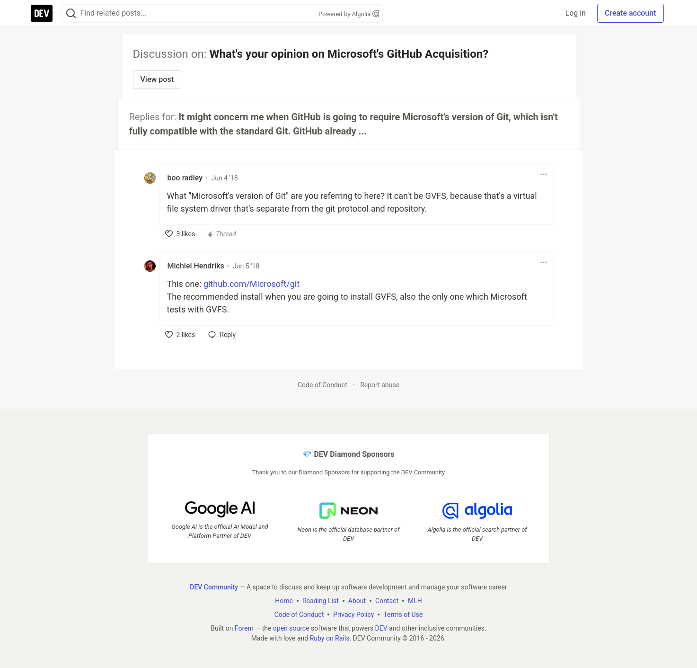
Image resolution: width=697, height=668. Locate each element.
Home (284, 601)
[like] (180, 233)
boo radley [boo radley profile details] (185, 177)
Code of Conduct (322, 385)
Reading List (320, 601)
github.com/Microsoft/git (251, 284)
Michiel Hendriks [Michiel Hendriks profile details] (196, 265)
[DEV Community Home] (41, 13)
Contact (386, 601)
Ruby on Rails (330, 638)
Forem (244, 628)
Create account (630, 13)
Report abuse (379, 385)
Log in (575, 13)
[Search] (71, 13)
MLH (415, 601)
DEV (381, 628)
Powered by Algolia (348, 14)
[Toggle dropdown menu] (543, 174)
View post (157, 79)
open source (291, 628)
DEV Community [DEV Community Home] (214, 587)
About (357, 601)
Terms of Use (403, 614)
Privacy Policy (353, 614)
